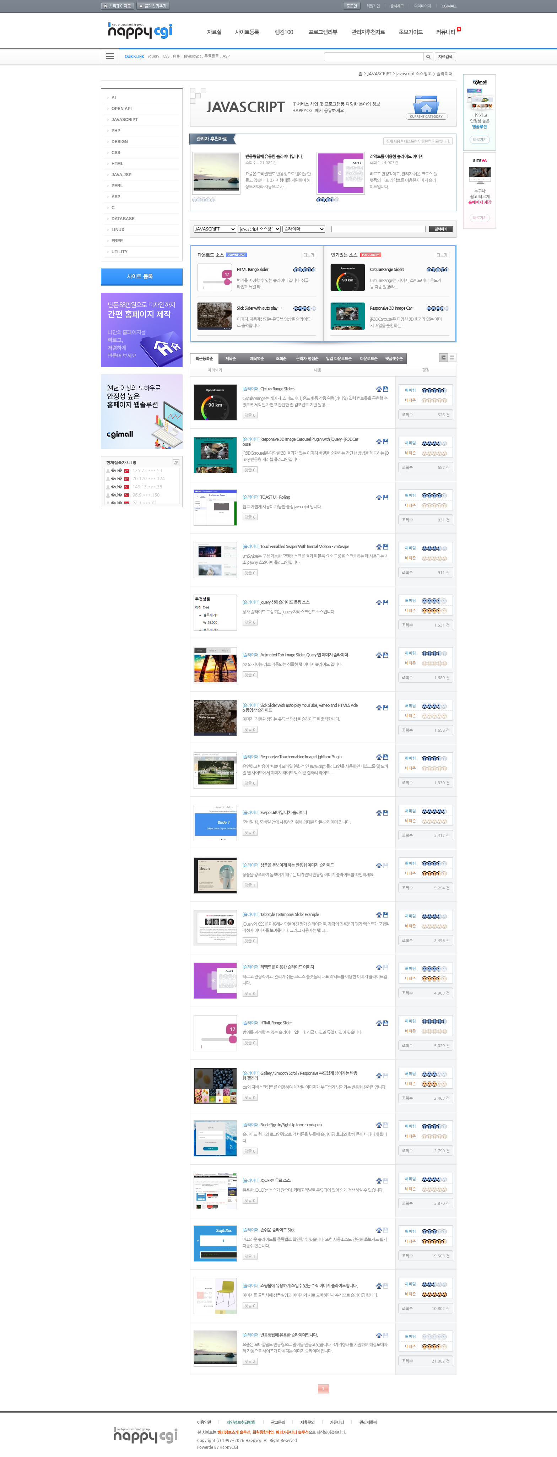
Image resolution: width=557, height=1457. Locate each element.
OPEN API (122, 108)
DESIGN (120, 141)
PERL (117, 185)
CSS (166, 56)
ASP (225, 56)
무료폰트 (211, 56)
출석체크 (397, 6)
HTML (117, 163)
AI (114, 97)
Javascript (192, 56)
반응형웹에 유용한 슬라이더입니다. (274, 157)
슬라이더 (445, 74)
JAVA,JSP (121, 174)
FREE (117, 240)
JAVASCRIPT (379, 74)
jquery (153, 56)
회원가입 (372, 6)
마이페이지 (422, 6)
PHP (176, 56)
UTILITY (120, 251)
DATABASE (123, 218)
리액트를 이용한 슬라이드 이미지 (396, 157)
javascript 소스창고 (414, 74)
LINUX (118, 229)
